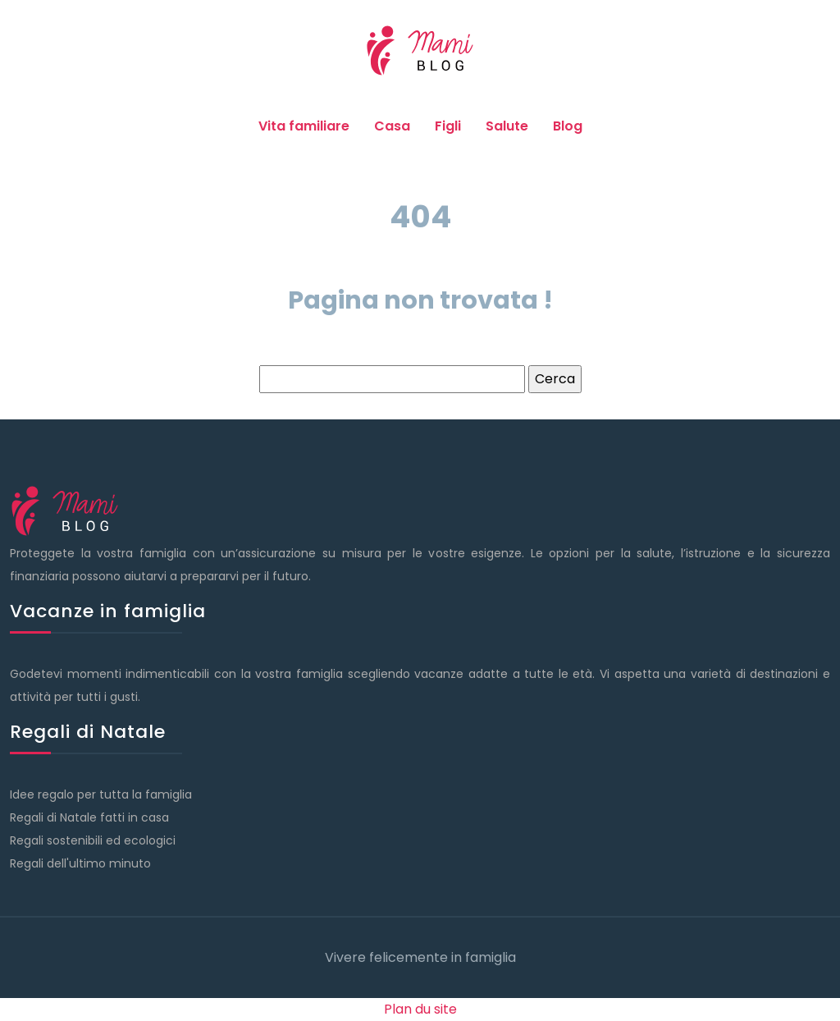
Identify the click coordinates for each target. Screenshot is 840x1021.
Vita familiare (303, 126)
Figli (448, 126)
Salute (507, 126)
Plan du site (420, 1009)
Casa (392, 126)
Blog (567, 126)
